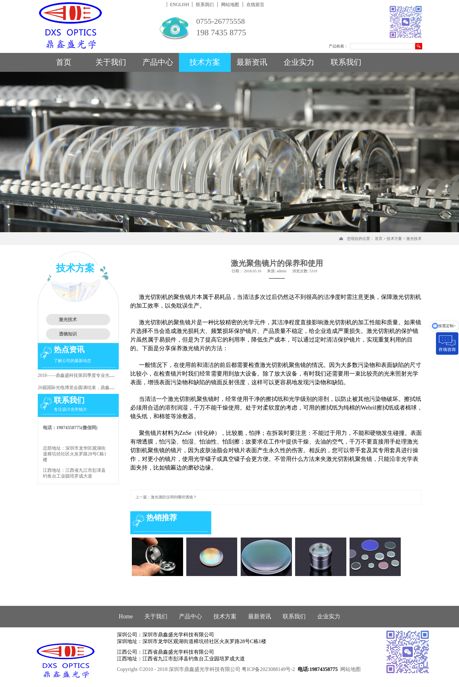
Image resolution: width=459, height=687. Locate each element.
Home (126, 616)
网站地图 (350, 669)
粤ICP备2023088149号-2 (268, 669)
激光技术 (414, 238)
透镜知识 (68, 334)
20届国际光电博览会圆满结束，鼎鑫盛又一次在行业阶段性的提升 (103, 387)
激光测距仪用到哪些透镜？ (174, 497)
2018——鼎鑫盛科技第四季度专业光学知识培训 (85, 375)
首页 (63, 62)
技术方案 (394, 238)
